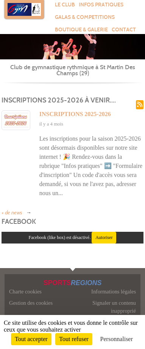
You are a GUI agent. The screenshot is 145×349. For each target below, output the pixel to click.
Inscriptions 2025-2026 (75, 114)
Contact (124, 29)
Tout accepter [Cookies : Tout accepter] (31, 339)
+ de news (12, 212)
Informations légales (113, 292)
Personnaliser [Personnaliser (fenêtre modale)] (116, 339)
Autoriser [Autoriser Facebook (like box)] (103, 237)
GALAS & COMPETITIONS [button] (85, 17)
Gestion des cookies (31, 303)
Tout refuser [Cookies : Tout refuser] (74, 339)
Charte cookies (25, 292)
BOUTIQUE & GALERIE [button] (81, 29)
